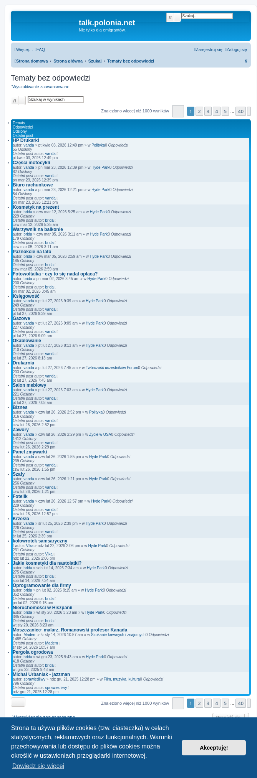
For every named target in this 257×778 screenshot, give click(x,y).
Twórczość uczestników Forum (112, 368)
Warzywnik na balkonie (38, 229)
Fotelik (20, 496)
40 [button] (241, 111)
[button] (178, 111)
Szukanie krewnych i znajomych (118, 635)
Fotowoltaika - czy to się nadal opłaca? (55, 274)
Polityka (98, 145)
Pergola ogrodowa (33, 652)
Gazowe (21, 318)
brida (27, 212)
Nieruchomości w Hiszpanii (42, 607)
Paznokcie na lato (32, 251)
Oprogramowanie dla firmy (42, 585)
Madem (29, 635)
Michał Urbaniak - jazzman (41, 674)
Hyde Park (100, 167)
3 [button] (208, 111)
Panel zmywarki (30, 452)
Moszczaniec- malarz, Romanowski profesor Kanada (70, 630)
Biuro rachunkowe (33, 185)
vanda (28, 145)
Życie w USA (100, 434)
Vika (29, 546)
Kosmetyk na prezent (36, 207)
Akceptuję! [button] (214, 748)
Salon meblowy (29, 385)
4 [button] (216, 111)
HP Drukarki (26, 140)
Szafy (19, 474)
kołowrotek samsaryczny (40, 541)
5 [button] (225, 111)
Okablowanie (27, 340)
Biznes (20, 407)
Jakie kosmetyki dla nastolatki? (47, 563)
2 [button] (199, 111)
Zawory (21, 429)
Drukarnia (23, 363)
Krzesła (21, 518)
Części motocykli (31, 162)
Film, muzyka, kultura (122, 679)
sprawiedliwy (34, 679)
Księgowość (26, 296)
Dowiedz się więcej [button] (38, 766)
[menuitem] (40, 49)
